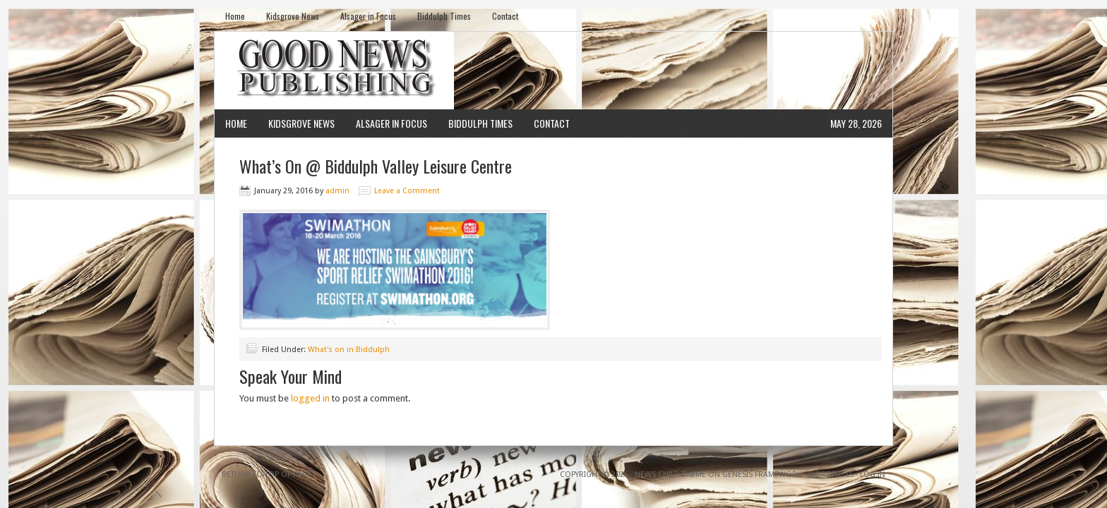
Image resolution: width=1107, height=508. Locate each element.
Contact (505, 16)
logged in (310, 398)
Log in (872, 474)
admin (337, 190)
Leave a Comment (407, 190)
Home (235, 16)
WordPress (831, 474)
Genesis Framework (761, 474)
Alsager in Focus (368, 16)
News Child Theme (670, 474)
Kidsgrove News (292, 16)
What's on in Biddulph (349, 349)
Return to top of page (267, 474)
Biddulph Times (444, 16)
